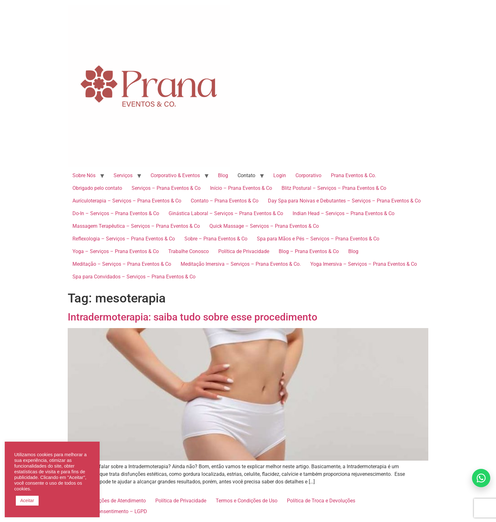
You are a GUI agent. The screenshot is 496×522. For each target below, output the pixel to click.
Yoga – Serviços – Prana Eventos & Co (115, 251)
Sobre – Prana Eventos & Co (215, 239)
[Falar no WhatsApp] (481, 478)
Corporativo (308, 175)
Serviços (123, 175)
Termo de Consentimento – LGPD (109, 511)
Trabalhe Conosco (188, 251)
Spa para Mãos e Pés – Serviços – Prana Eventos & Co (318, 239)
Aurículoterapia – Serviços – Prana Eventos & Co (126, 201)
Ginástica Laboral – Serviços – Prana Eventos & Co (226, 213)
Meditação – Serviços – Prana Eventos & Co (121, 264)
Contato (246, 175)
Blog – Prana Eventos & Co (309, 251)
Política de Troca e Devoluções (321, 501)
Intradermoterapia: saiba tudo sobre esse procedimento (192, 317)
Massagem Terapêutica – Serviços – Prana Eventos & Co (136, 226)
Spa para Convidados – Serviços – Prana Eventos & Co (133, 277)
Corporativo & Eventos (175, 175)
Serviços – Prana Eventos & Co (166, 188)
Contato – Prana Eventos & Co (224, 201)
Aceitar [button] (27, 500)
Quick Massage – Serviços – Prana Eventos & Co (264, 226)
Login (279, 175)
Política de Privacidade (243, 251)
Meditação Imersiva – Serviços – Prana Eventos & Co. (241, 264)
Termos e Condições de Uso (246, 501)
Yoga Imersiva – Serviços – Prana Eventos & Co (363, 264)
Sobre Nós (84, 175)
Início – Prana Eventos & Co (241, 188)
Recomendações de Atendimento (109, 501)
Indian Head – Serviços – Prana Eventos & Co (343, 213)
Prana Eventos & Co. (353, 175)
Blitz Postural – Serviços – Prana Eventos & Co (334, 188)
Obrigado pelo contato (97, 188)
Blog (223, 175)
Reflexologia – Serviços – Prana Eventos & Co (123, 239)
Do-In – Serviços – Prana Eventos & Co (115, 213)
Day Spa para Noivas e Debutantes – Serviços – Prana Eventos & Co (344, 201)
